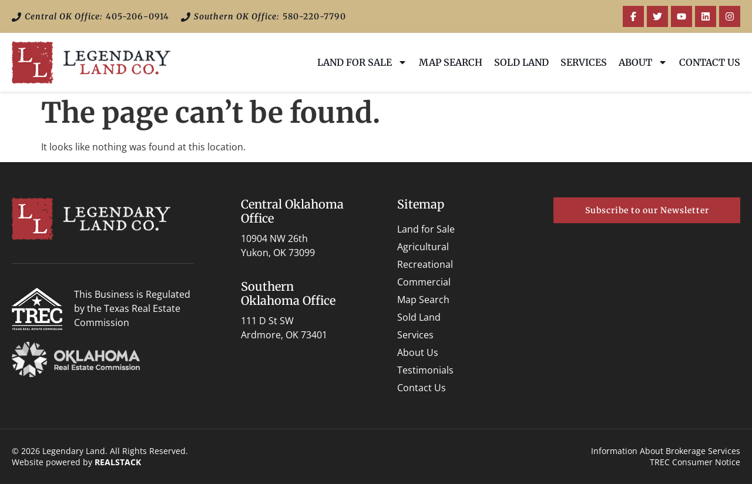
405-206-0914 (137, 16)
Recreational (425, 264)
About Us (417, 352)
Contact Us (709, 62)
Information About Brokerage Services (665, 450)
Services (583, 62)
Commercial (424, 282)
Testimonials (425, 370)
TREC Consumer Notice (695, 462)
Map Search (450, 62)
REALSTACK (118, 462)
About (643, 62)
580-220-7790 (314, 16)
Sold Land (521, 62)
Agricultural (423, 247)
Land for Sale (362, 62)
